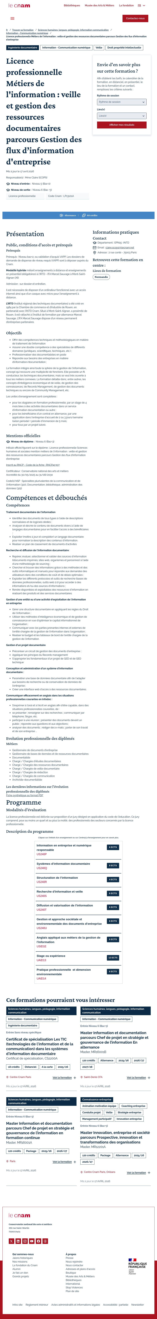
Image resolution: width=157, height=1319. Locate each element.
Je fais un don (20, 1272)
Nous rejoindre (74, 1261)
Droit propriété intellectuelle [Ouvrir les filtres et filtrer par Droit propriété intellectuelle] (124, 47)
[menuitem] (72, 5)
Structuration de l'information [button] (57, 877)
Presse (69, 1257)
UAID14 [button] (41, 978)
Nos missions (19, 1261)
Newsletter (137, 1304)
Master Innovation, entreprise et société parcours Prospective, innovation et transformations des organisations (115, 1137)
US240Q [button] (42, 868)
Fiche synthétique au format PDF (24, 795)
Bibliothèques (73, 1280)
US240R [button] (42, 881)
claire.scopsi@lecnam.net (119, 247)
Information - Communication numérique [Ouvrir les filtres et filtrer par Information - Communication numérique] (66, 47)
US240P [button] (42, 854)
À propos (71, 1254)
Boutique (71, 1272)
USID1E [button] (41, 946)
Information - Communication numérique (27, 33)
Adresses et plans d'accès (80, 1268)
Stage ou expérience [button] (51, 955)
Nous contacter (74, 1265)
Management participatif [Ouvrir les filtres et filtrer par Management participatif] (96, 1118)
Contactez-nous (135, 18)
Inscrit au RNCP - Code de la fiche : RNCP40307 (32, 465)
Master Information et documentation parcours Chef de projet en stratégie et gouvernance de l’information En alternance (114, 1040)
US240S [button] (42, 895)
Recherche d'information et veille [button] (60, 891)
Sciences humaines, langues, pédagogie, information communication (73, 30)
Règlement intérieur (37, 1304)
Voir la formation (62, 1077)
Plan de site (72, 1291)
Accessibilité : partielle (115, 1304)
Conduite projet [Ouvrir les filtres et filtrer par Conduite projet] (91, 1112)
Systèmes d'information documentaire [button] (63, 863)
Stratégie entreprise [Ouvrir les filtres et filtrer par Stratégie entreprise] (129, 1112)
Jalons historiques (22, 1257)
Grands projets (20, 1276)
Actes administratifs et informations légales (75, 1304)
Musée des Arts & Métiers (80, 1276)
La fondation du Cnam (25, 1265)
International (73, 1283)
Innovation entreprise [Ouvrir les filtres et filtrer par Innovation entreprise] (129, 1118)
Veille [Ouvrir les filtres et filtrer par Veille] (99, 47)
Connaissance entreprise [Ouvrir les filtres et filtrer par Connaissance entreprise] (96, 1099)
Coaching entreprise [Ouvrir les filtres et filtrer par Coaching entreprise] (133, 1106)
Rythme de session (108, 95)
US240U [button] (42, 928)
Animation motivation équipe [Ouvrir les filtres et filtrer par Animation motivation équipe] (99, 1106)
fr (7, 30)
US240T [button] (42, 909)
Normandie (101, 276)
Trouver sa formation (22, 30)
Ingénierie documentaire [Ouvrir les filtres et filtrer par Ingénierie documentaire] (22, 47)
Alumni (16, 1268)
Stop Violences (74, 1287)
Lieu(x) (101, 109)
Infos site (17, 1304)
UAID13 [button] (41, 960)
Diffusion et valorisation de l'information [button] (65, 905)
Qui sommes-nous (23, 1254)
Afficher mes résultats (121, 124)
